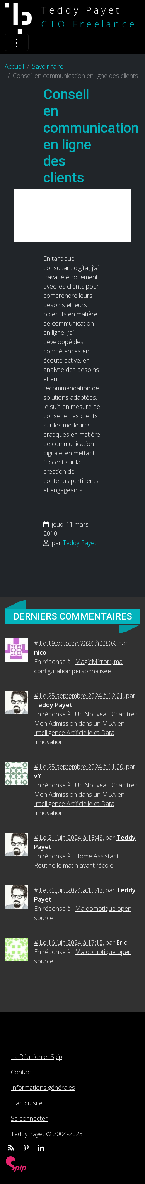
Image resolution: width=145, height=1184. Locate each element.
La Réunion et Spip (36, 1056)
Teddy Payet (79, 543)
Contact (21, 1072)
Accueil (14, 66)
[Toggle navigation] (17, 42)
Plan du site (27, 1103)
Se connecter (29, 1118)
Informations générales (43, 1087)
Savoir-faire (47, 66)
